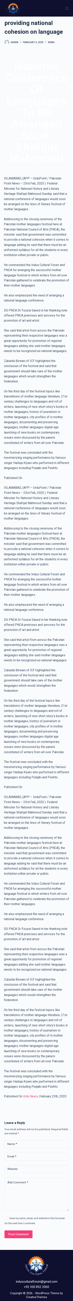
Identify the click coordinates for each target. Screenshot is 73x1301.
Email (11, 1156)
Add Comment (17, 1182)
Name (12, 1144)
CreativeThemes (36, 1297)
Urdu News (30, 1096)
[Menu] (67, 8)
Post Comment (18, 1234)
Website (12, 1169)
